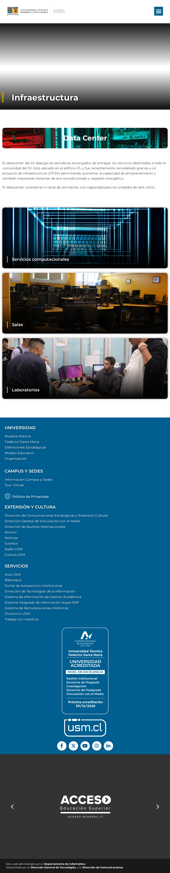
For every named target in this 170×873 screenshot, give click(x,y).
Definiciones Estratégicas (25, 447)
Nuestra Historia (18, 436)
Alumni (11, 532)
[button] (158, 7)
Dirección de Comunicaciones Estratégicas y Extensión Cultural (56, 515)
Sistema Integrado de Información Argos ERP (42, 602)
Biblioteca (13, 580)
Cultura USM (15, 555)
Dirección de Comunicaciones (102, 867)
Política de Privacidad (30, 496)
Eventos (11, 543)
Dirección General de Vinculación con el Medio (42, 521)
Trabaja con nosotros (22, 619)
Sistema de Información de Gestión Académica (43, 597)
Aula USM (13, 574)
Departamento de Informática (64, 864)
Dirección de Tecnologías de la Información (40, 591)
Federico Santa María (22, 442)
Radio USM (14, 549)
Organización (16, 458)
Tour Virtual (14, 485)
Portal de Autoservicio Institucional (33, 586)
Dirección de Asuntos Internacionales (35, 527)
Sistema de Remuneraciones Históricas (36, 608)
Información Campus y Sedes (28, 479)
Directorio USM (17, 614)
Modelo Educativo (19, 453)
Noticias (11, 538)
